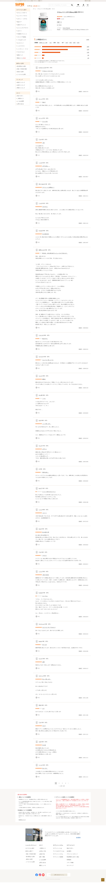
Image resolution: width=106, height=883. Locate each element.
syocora (40, 230)
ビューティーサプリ (22, 15)
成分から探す (20, 71)
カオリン (41, 675)
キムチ (40, 445)
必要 (43, 662)
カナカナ (41, 356)
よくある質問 (20, 101)
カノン (40, 99)
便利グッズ (20, 55)
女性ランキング (21, 85)
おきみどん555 (42, 67)
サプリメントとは (57, 848)
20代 (67, 42)
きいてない (45, 596)
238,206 (35, 6)
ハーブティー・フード (22, 49)
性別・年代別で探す (22, 69)
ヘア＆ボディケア (21, 40)
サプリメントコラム (58, 854)
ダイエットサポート (22, 12)
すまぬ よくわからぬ (47, 71)
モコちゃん (41, 624)
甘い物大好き (45, 234)
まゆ (40, 741)
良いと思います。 (46, 679)
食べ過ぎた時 (45, 532)
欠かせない (45, 206)
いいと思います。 (46, 423)
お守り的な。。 (46, 166)
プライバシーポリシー (72, 854)
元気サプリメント (21, 24)
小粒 (43, 142)
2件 (88, 58)
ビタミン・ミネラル (22, 18)
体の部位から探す (21, 66)
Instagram (40, 875)
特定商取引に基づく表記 (73, 856)
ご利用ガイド (20, 98)
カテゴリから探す (29, 848)
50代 (78, 42)
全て (51, 42)
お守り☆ (44, 449)
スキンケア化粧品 (21, 37)
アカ (40, 139)
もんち (40, 376)
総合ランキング (21, 82)
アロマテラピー (21, 52)
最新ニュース (42, 865)
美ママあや (41, 184)
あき (40, 420)
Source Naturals (66, 28)
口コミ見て (45, 121)
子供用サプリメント (22, 34)
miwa (40, 528)
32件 (88, 49)
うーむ (44, 398)
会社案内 (78, 837)
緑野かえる (41, 250)
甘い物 (44, 745)
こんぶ (40, 509)
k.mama (40, 592)
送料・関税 (42, 856)
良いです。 (45, 768)
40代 (74, 42)
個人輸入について (22, 819)
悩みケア (19, 21)
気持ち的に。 (45, 472)
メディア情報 (70, 862)
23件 (88, 52)
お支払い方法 (42, 851)
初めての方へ (20, 95)
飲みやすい (45, 338)
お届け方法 (42, 854)
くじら (40, 765)
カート (88, 6)
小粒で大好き (45, 574)
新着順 (36, 42)
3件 (88, 55)
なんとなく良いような (47, 360)
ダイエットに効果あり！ (48, 187)
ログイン (83, 6)
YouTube (43, 875)
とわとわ (41, 335)
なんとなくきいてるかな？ (49, 627)
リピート (44, 513)
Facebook (36, 875)
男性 (58, 42)
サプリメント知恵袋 (58, 856)
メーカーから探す (21, 74)
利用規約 (69, 859)
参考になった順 (43, 42)
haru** (40, 488)
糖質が (44, 379)
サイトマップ (70, 865)
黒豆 (40, 705)
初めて (44, 102)
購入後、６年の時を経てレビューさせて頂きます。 (55, 253)
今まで (44, 725)
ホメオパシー (20, 43)
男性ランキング (21, 87)
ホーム (34, 8)
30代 (70, 42)
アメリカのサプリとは (58, 851)
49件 (88, 46)
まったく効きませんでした (49, 491)
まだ (43, 708)
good (37, 91)
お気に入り (78, 6)
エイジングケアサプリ (22, 27)
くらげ (40, 162)
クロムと (44, 555)
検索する (72, 5)
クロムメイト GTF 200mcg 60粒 (44, 8)
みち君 (40, 395)
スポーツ (19, 31)
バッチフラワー (21, 46)
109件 (87, 39)
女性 (54, 42)
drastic (40, 641)
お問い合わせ (20, 104)
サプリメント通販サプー (20, 5)
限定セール (21, 58)
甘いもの (44, 644)
